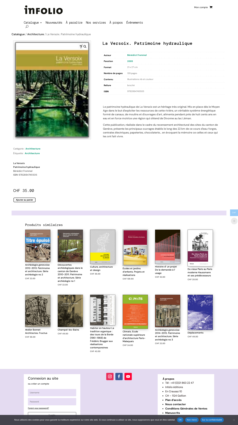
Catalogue (31, 23)
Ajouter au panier (24, 200)
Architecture (35, 34)
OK (180, 420)
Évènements (134, 23)
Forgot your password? (38, 408)
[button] (85, 47)
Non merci (192, 420)
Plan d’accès (173, 400)
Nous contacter (175, 404)
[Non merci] (234, 420)
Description (109, 97)
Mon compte (201, 7)
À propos (116, 23)
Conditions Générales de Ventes (186, 408)
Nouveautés (54, 23)
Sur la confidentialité (212, 420)
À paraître (74, 23)
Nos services (96, 23)
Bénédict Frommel (137, 55)
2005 (130, 61)
